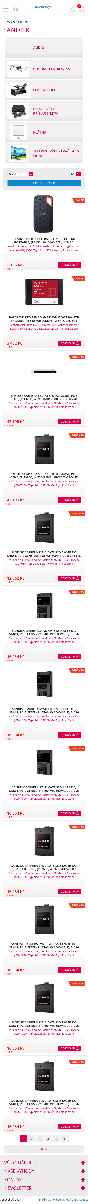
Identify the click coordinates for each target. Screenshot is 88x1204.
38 (64, 1139)
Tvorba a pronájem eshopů (55, 1199)
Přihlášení (72, 9)
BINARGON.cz (80, 1199)
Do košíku (68, 265)
